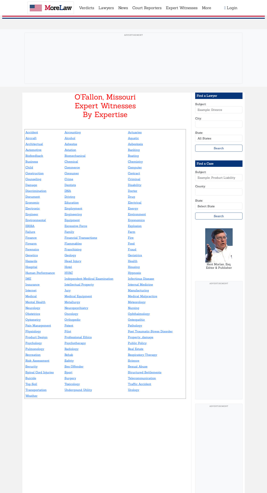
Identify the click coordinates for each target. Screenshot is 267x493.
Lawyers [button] (106, 7)
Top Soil (31, 384)
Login (231, 7)
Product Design (36, 337)
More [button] (206, 7)
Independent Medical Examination (89, 278)
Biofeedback (34, 156)
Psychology (33, 343)
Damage (31, 185)
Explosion (135, 226)
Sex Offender (74, 366)
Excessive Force (76, 226)
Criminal (134, 179)
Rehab (69, 355)
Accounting (73, 132)
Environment (137, 214)
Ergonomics (136, 220)
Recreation (33, 355)
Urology (133, 390)
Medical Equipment (78, 296)
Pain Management (38, 325)
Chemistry (135, 161)
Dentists (70, 185)
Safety (69, 360)
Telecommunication (142, 378)
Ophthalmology (139, 314)
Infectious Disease (141, 278)
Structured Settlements (144, 372)
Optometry (33, 319)
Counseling (33, 179)
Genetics (31, 255)
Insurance (32, 284)
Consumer (72, 173)
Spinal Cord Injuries (39, 372)
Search (219, 148)
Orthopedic (73, 319)
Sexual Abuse (137, 366)
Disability (134, 185)
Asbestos (71, 144)
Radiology (71, 349)
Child (29, 167)
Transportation (36, 390)
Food (131, 243)
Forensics (32, 249)
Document (32, 196)
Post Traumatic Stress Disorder (150, 331)
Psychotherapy (75, 343)
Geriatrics (135, 255)
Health (132, 261)
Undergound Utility (78, 390)
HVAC (69, 273)
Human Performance (40, 273)
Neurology (32, 308)
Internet (31, 290)
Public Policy (137, 343)
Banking (134, 150)
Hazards (31, 261)
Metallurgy (72, 302)
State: (199, 132)
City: (198, 118)
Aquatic (133, 138)
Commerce (72, 167)
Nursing (133, 308)
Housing (134, 267)
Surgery (70, 378)
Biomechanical (75, 156)
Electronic (32, 208)
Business (31, 161)
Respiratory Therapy (142, 355)
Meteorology (136, 302)
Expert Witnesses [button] (182, 7)
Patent (69, 325)
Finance (31, 237)
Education (72, 202)
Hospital (31, 267)
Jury (68, 290)
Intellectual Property (79, 284)
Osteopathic (136, 319)
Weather (31, 396)
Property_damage (140, 337)
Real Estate (135, 349)
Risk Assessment (37, 360)
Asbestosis (135, 144)
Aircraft (31, 138)
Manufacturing (138, 290)
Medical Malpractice (142, 296)
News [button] (123, 7)
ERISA (30, 226)
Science (133, 360)
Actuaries (135, 132)
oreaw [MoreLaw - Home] (51, 8)
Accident (31, 132)
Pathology (135, 325)
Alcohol (70, 138)
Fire (131, 237)
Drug (131, 196)
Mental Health (35, 302)
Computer (135, 167)
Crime (69, 179)
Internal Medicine (140, 284)
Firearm (31, 243)
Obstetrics (32, 314)
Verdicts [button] (86, 7)
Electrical (134, 202)
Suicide (30, 378)
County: (200, 186)
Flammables (73, 243)
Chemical (71, 161)
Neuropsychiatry (76, 308)
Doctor (132, 191)
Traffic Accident (139, 384)
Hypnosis (134, 273)
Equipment (72, 220)
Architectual (34, 144)
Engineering (73, 214)
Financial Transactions (81, 237)
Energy (133, 208)
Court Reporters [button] (147, 7)
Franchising (73, 249)
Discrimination (35, 191)
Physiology (33, 331)
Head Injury (73, 261)
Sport (68, 372)
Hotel (68, 267)
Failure (30, 232)
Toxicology (72, 384)
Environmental (35, 220)
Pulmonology (34, 349)
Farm (131, 232)
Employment (73, 208)
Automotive (33, 150)
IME (28, 278)
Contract (134, 173)
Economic (32, 202)
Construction (34, 173)
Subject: (200, 104)
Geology (70, 255)
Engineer (31, 214)
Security (31, 366)
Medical (31, 296)
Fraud (132, 249)
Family (69, 232)
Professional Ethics (78, 337)
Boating (133, 156)
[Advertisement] (134, 63)
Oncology (71, 314)
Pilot (68, 331)
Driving (70, 196)
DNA (68, 191)
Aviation (70, 150)
